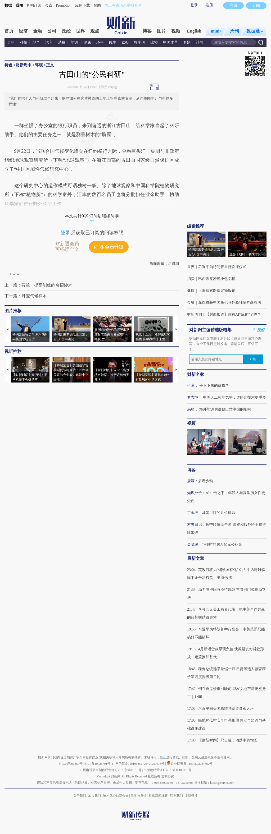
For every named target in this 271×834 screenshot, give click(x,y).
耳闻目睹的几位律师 (218, 513)
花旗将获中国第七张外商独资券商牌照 (229, 303)
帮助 (97, 5)
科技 (23, 42)
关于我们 (79, 796)
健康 (87, 42)
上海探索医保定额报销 (216, 291)
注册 (209, 5)
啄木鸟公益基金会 (116, 796)
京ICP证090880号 (70, 764)
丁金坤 (192, 513)
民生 (112, 42)
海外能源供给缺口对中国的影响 (225, 409)
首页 (8, 31)
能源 (75, 42)
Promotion (63, 5)
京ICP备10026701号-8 (98, 764)
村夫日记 (194, 525)
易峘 (191, 409)
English (194, 31)
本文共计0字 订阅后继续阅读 (92, 216)
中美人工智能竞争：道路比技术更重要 (234, 397)
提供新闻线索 (158, 796)
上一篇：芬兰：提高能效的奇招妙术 (38, 285)
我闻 (19, 5)
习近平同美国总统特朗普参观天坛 (226, 709)
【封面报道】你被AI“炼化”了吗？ (233, 314)
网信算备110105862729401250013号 (140, 764)
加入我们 (94, 796)
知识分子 (194, 493)
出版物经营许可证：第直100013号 (167, 770)
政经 (66, 31)
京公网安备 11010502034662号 (190, 764)
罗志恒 (192, 397)
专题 (187, 42)
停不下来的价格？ (214, 386)
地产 (36, 42)
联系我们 (176, 796)
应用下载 (82, 5)
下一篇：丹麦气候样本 (25, 296)
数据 (8, 5)
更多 (11, 42)
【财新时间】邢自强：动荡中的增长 (228, 740)
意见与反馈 (139, 796)
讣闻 (199, 42)
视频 (175, 31)
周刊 (234, 31)
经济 (23, 31)
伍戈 (191, 386)
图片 (161, 31)
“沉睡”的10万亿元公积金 (222, 544)
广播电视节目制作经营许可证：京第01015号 (111, 770)
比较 (154, 42)
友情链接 (191, 796)
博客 (147, 31)
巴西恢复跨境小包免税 (216, 279)
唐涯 (191, 481)
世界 (80, 31)
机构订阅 (33, 5)
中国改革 (170, 42)
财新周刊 (194, 314)
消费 (61, 42)
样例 (260, 330)
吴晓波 (192, 544)
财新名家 (195, 374)
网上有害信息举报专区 (123, 5)
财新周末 (23, 65)
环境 (39, 65)
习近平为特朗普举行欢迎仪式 (222, 267)
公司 (51, 31)
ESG (125, 42)
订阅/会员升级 (109, 247)
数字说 (139, 42)
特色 (8, 65)
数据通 (254, 31)
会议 (48, 5)
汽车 (49, 42)
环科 (100, 42)
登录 (194, 5)
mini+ (216, 31)
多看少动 (205, 481)
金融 (37, 31)
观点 (94, 31)
